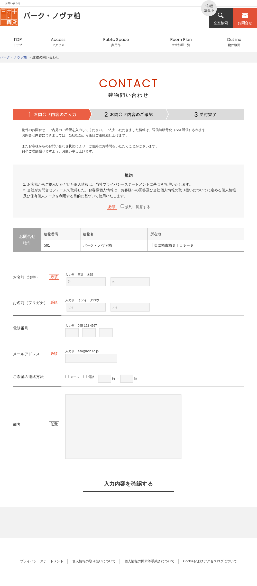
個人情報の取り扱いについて (94, 561)
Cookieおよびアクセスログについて (210, 561)
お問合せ (245, 18)
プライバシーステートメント (126, 184)
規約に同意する (135, 207)
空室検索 (221, 18)
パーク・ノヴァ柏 (13, 57)
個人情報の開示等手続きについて (149, 561)
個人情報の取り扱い (176, 190)
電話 (91, 377)
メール (74, 377)
